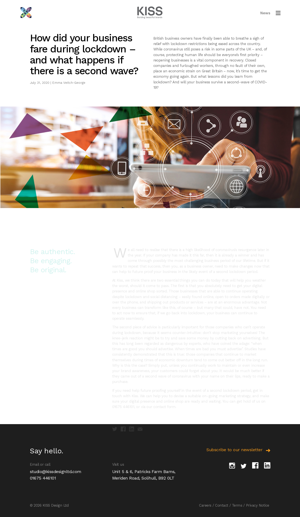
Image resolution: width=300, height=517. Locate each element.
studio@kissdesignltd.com (55, 471)
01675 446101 (43, 478)
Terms (237, 505)
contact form (164, 410)
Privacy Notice (257, 505)
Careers (205, 505)
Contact (221, 505)
